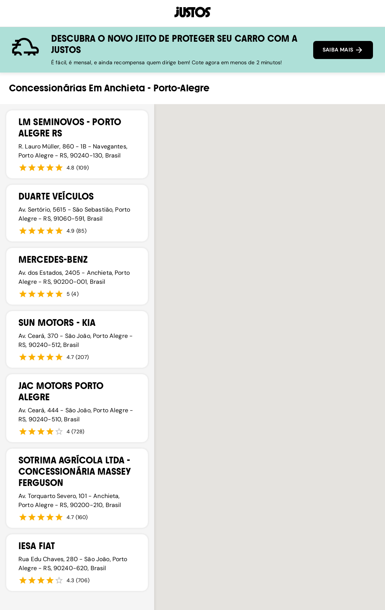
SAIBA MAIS (343, 50)
